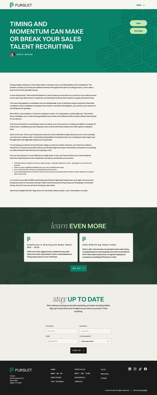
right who (16, 140)
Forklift (144, 390)
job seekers (57, 381)
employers (56, 377)
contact (79, 381)
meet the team (82, 373)
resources (80, 377)
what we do (57, 373)
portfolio (80, 369)
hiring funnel (51, 103)
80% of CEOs (29, 180)
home (53, 369)
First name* (50, 326)
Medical (105, 374)
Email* (48, 336)
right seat (28, 140)
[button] (95, 341)
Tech (103, 370)
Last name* (83, 326)
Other (104, 378)
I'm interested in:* (85, 336)
